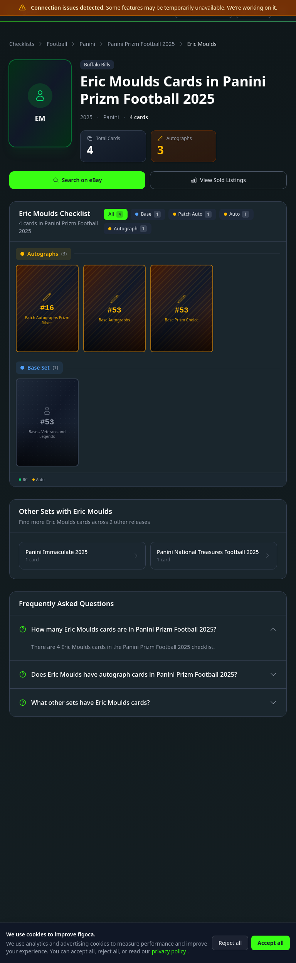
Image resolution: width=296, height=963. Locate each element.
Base (148, 215)
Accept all (270, 946)
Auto (236, 215)
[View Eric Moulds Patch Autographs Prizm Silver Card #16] (47, 309)
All (115, 214)
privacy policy (169, 955)
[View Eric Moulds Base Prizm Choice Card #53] (181, 309)
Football (57, 43)
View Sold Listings (218, 180)
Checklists (21, 43)
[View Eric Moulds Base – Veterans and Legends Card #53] (47, 422)
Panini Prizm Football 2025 (141, 43)
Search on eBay (77, 180)
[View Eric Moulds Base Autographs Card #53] (114, 309)
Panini (87, 43)
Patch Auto (192, 215)
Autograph (127, 230)
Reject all (230, 946)
